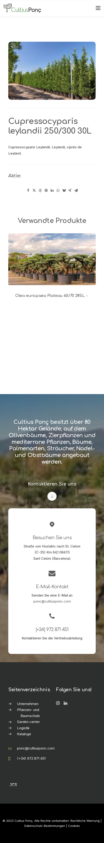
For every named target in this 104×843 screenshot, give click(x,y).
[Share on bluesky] (64, 190)
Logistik (23, 728)
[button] (52, 259)
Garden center (28, 722)
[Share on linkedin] (52, 190)
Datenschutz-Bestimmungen (44, 826)
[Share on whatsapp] (58, 190)
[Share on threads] (40, 190)
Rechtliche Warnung (85, 821)
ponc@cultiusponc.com (52, 601)
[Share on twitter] (34, 190)
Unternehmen (27, 704)
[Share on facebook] (28, 190)
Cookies (74, 826)
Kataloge (24, 734)
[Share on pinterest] (46, 190)
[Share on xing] (70, 190)
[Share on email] (76, 190)
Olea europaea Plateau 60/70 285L (52, 295)
